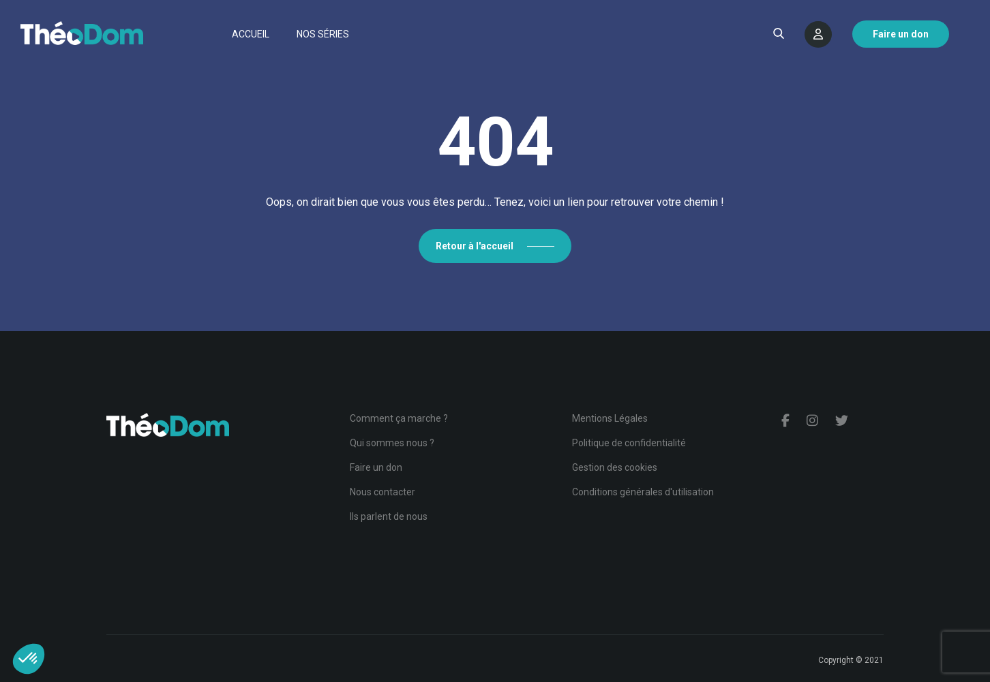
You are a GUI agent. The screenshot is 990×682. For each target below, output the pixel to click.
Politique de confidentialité (629, 442)
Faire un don (376, 467)
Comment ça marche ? (399, 418)
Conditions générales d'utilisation (643, 491)
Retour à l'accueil (474, 246)
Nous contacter (382, 491)
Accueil (250, 34)
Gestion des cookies (614, 467)
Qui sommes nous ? (392, 442)
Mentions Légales (610, 418)
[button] (28, 658)
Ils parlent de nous (388, 516)
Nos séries (323, 34)
